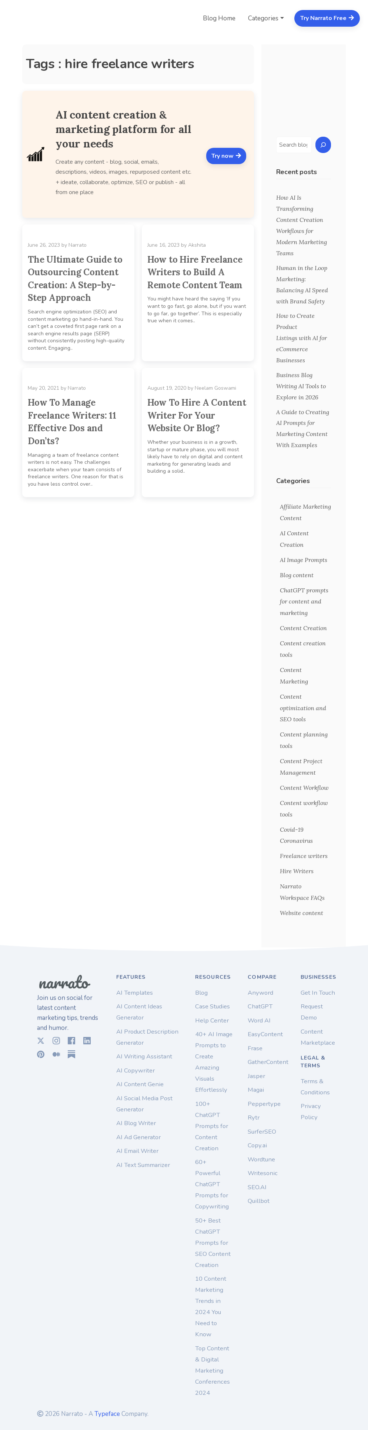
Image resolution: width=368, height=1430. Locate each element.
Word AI (259, 1020)
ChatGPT (260, 1006)
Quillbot (259, 1201)
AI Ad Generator (138, 1137)
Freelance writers (304, 855)
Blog (201, 992)
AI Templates (134, 992)
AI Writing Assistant (144, 1056)
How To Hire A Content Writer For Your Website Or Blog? (196, 415)
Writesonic (263, 1173)
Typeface (107, 1414)
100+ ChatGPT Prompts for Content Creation (211, 1126)
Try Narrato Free (327, 18)
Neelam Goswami (215, 388)
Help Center (212, 1020)
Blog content (297, 575)
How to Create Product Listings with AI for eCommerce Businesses (301, 338)
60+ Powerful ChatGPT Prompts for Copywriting (212, 1184)
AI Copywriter (135, 1070)
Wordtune (261, 1159)
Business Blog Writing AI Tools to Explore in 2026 (301, 386)
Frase (255, 1048)
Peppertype (264, 1104)
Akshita (197, 245)
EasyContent (265, 1034)
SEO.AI (257, 1187)
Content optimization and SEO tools (303, 708)
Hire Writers (297, 871)
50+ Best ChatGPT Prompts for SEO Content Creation (213, 1242)
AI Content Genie (140, 1084)
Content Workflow (304, 787)
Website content (301, 913)
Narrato (77, 245)
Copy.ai (257, 1145)
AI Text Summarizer (143, 1165)
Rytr (254, 1117)
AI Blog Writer (136, 1123)
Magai (256, 1089)
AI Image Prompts (303, 559)
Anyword (260, 992)
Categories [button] (263, 18)
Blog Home (219, 18)
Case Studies (212, 1006)
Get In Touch (318, 992)
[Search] (323, 145)
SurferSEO (262, 1131)
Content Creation (303, 628)
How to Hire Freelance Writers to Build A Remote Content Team (194, 272)
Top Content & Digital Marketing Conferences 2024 (212, 1370)
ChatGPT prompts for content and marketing (304, 601)
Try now (226, 156)
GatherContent (268, 1062)
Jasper (256, 1076)
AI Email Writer (137, 1151)
